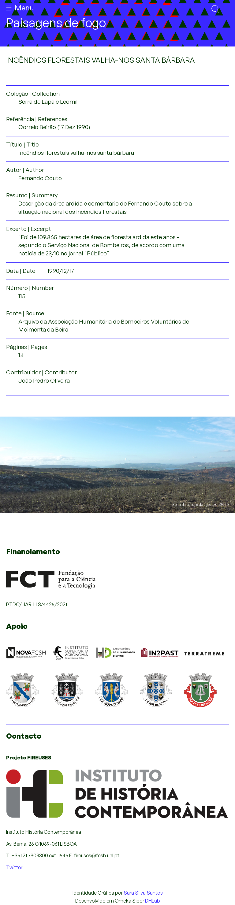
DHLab (152, 901)
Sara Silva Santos (143, 893)
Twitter (14, 867)
